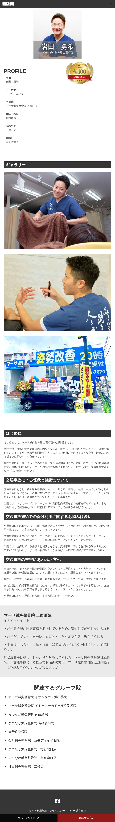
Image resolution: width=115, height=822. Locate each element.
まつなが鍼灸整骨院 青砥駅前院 (31, 723)
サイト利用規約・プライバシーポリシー (52, 810)
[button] (111, 4)
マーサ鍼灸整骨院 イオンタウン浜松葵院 (37, 697)
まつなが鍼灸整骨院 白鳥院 (28, 714)
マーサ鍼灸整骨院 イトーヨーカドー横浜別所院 (42, 705)
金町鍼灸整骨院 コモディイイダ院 (34, 740)
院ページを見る (28, 818)
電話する (86, 818)
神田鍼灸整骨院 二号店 (26, 766)
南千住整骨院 (18, 732)
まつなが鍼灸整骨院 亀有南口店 (32, 758)
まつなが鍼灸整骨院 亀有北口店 (32, 749)
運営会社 (81, 810)
